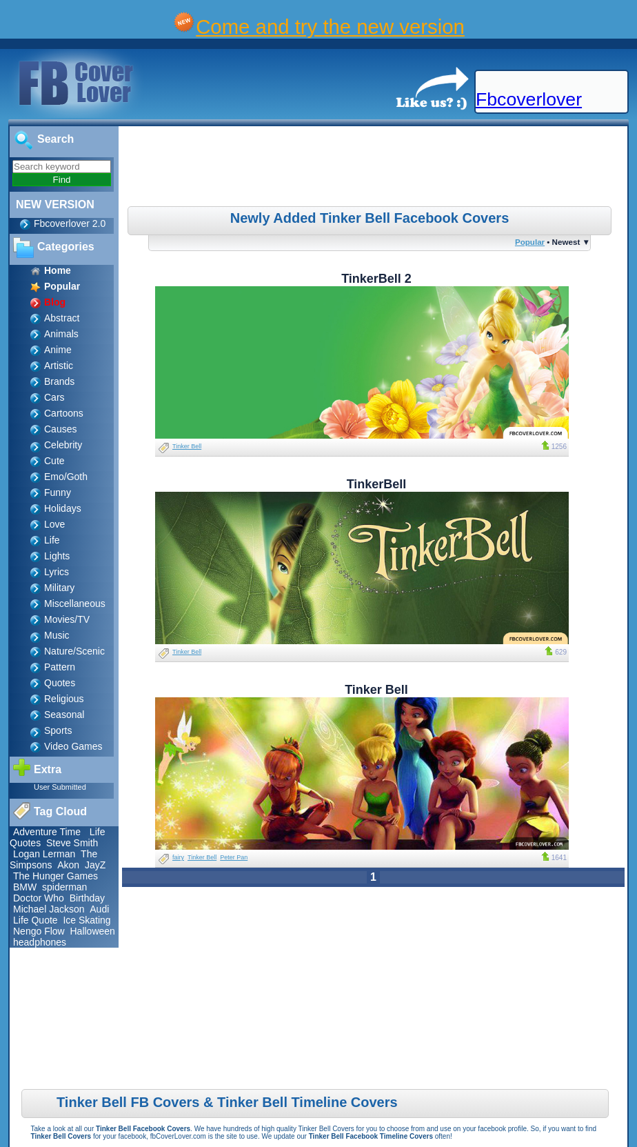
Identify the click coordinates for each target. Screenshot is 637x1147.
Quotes (59, 682)
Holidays (62, 508)
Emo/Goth (66, 476)
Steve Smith (72, 842)
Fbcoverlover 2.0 (69, 223)
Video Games (73, 746)
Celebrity (63, 444)
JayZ (95, 864)
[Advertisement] (375, 168)
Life (52, 540)
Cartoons (63, 413)
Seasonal (64, 714)
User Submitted (60, 787)
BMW (25, 886)
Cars (54, 397)
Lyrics (56, 571)
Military (59, 587)
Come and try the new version (330, 26)
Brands (59, 381)
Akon (68, 864)
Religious (64, 698)
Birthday (87, 898)
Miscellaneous (74, 603)
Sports (58, 730)
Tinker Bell (186, 446)
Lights (57, 555)
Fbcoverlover (529, 99)
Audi (99, 909)
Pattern (59, 666)
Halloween (92, 931)
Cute (54, 460)
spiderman (64, 886)
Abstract (61, 317)
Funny (57, 492)
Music (57, 635)
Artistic (58, 365)
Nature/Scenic (74, 651)
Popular (530, 241)
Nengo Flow (39, 931)
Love (54, 524)
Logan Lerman (44, 853)
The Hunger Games (55, 875)
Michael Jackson (49, 909)
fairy (178, 857)
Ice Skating (86, 920)
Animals (61, 333)
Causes (60, 429)
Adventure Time (47, 831)
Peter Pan (233, 857)
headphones (39, 942)
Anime (58, 349)
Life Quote (35, 920)
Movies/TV (67, 619)
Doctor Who (38, 898)
